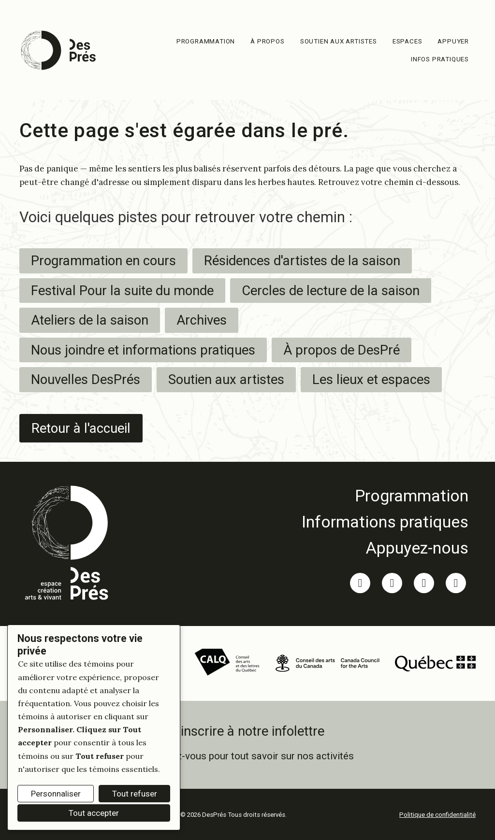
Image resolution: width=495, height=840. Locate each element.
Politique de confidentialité (437, 814)
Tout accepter (94, 813)
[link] (385, 495)
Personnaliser (56, 793)
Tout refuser (134, 793)
